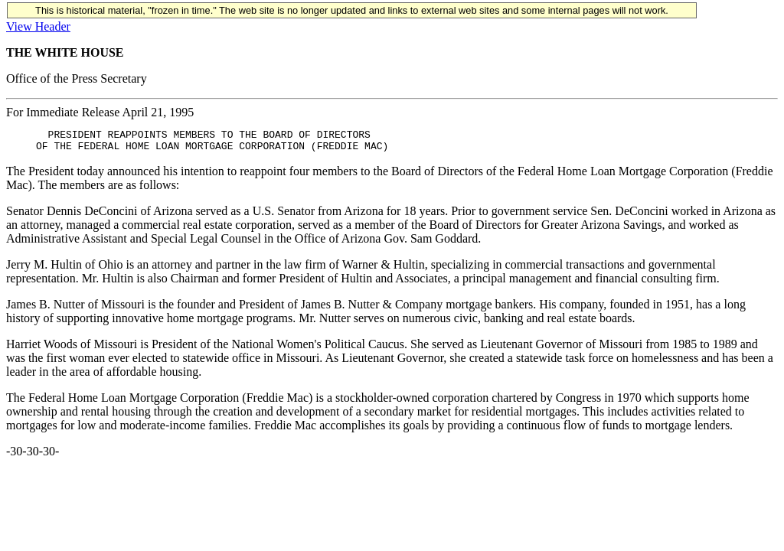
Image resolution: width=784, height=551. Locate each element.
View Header (38, 26)
